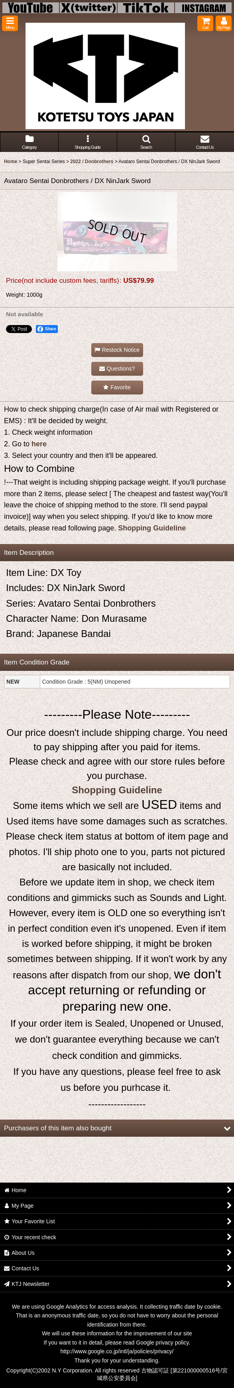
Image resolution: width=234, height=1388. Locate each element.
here (39, 444)
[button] (10, 23)
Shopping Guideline (152, 528)
